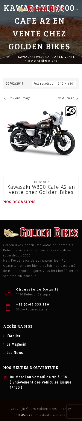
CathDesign (24, 415)
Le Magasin (16, 344)
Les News (14, 353)
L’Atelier (13, 336)
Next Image (68, 98)
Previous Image (17, 98)
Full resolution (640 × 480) (54, 83)
